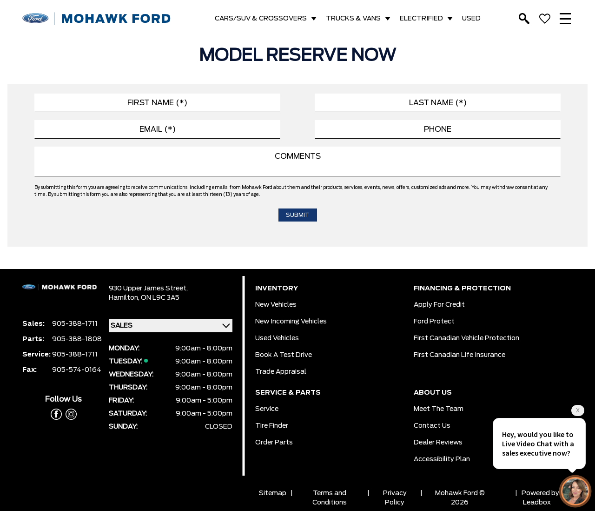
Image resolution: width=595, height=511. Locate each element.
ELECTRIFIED (421, 18)
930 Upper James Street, (148, 288)
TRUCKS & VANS (353, 18)
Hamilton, (125, 298)
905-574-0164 (76, 370)
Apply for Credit (439, 305)
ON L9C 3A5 (160, 298)
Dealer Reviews (438, 442)
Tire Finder (271, 426)
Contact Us (432, 426)
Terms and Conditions (329, 498)
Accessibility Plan (442, 459)
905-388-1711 (75, 324)
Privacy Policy (395, 498)
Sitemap (272, 493)
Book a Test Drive (283, 355)
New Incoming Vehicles (291, 321)
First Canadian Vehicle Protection (466, 338)
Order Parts (274, 442)
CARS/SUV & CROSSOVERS (261, 18)
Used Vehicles (277, 338)
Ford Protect (434, 321)
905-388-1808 (77, 339)
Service (266, 409)
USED (471, 18)
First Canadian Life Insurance (459, 355)
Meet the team (438, 409)
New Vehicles (276, 305)
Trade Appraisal (280, 372)
